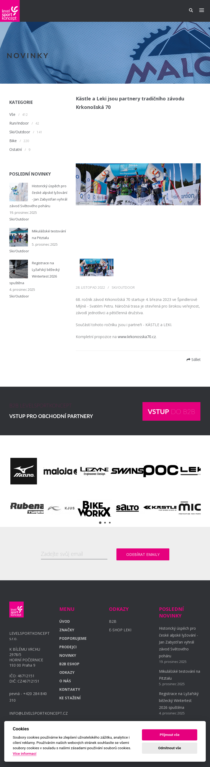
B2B (112, 621)
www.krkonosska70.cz (137, 336)
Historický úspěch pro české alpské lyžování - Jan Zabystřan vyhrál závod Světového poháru (178, 642)
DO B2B (171, 411)
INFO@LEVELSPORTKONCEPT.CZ (38, 713)
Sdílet (194, 359)
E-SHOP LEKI (120, 629)
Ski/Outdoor (19, 131)
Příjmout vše (169, 735)
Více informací (24, 753)
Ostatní (15, 149)
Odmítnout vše (169, 748)
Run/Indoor (19, 123)
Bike (13, 140)
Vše (12, 114)
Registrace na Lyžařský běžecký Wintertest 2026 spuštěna (179, 700)
